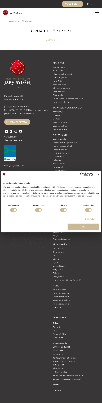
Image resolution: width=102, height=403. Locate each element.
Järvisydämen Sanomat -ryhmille (68, 375)
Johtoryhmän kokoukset (64, 358)
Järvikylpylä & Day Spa (67, 108)
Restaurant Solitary (61, 300)
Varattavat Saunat (61, 122)
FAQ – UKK (58, 269)
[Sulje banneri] (98, 174)
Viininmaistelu (59, 139)
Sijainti (56, 262)
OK (83, 227)
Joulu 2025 (58, 70)
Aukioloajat (58, 248)
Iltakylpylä (57, 115)
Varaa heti (71, 4)
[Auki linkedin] (11, 131)
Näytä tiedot (89, 219)
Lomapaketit (59, 67)
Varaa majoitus (60, 77)
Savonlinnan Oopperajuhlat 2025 (68, 99)
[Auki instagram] (15, 131)
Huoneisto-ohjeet (61, 102)
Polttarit (56, 327)
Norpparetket (59, 167)
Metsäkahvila (59, 163)
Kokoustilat (58, 354)
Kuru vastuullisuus (61, 304)
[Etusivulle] (13, 12)
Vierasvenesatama (61, 88)
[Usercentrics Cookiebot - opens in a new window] (82, 174)
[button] (98, 4)
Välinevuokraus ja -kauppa (65, 142)
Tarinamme (58, 252)
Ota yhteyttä (18, 122)
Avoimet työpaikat (61, 239)
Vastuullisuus (59, 266)
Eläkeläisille (58, 95)
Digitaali (19, 165)
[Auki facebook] (6, 131)
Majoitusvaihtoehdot (62, 74)
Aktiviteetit (60, 135)
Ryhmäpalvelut (60, 372)
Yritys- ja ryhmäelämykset (64, 361)
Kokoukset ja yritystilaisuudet (61, 345)
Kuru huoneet (59, 290)
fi (88, 4)
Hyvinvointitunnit (61, 153)
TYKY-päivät (58, 365)
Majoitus (59, 63)
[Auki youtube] (20, 131)
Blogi (55, 235)
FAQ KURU (58, 307)
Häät (55, 330)
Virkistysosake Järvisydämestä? (67, 379)
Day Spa (56, 119)
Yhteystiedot (58, 276)
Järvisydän (14, 21)
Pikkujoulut (58, 368)
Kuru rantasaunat (61, 293)
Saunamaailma (60, 126)
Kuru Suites (58, 81)
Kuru (56, 286)
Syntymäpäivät (60, 334)
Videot (56, 259)
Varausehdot (10, 137)
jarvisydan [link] (17, 106)
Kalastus (57, 160)
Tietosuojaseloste (13, 140)
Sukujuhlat (58, 338)
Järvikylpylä (58, 112)
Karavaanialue (59, 85)
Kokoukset (58, 351)
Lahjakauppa (59, 317)
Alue (55, 255)
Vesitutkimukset (60, 129)
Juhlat (56, 323)
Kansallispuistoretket (62, 146)
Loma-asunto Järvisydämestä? (67, 280)
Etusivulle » (51, 40)
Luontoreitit (58, 156)
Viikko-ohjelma (60, 149)
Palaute (56, 273)
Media (56, 384)
